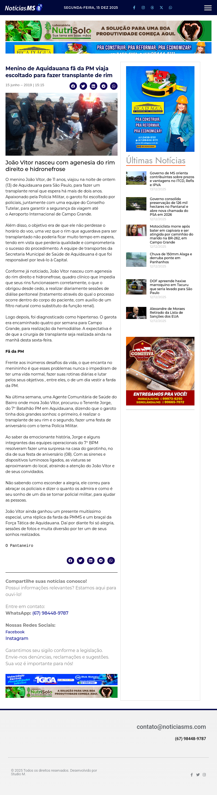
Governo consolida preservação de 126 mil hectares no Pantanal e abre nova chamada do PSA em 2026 (169, 207)
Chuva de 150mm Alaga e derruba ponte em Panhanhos (171, 258)
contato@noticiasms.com (171, 726)
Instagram (16, 638)
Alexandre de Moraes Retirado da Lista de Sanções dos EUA (167, 313)
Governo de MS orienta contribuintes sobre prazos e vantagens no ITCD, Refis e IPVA (172, 179)
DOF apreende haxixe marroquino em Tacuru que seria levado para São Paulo (171, 287)
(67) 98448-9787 (50, 613)
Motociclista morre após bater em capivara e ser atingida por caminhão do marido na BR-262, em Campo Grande (171, 234)
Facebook (14, 631)
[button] (208, 7)
